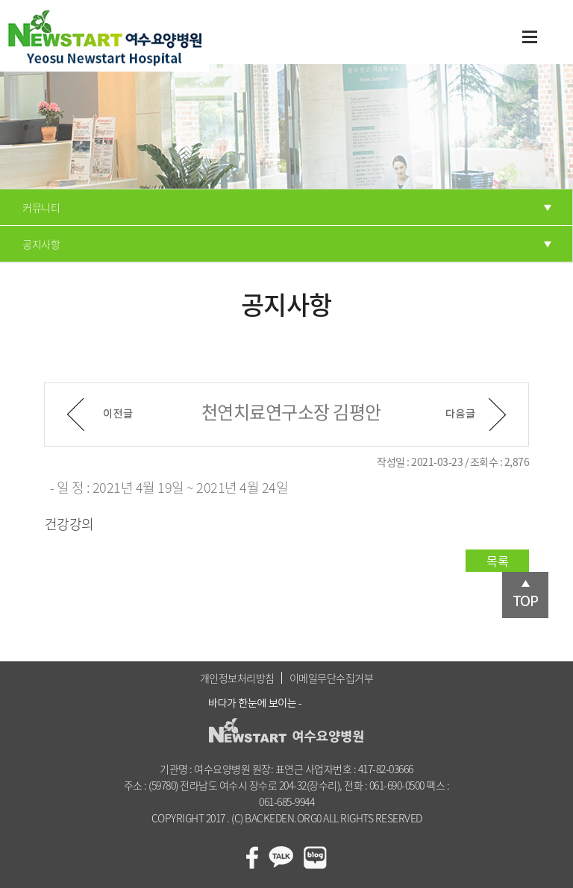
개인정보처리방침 (237, 677)
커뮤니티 (41, 207)
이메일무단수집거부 (331, 677)
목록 (497, 561)
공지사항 (41, 243)
